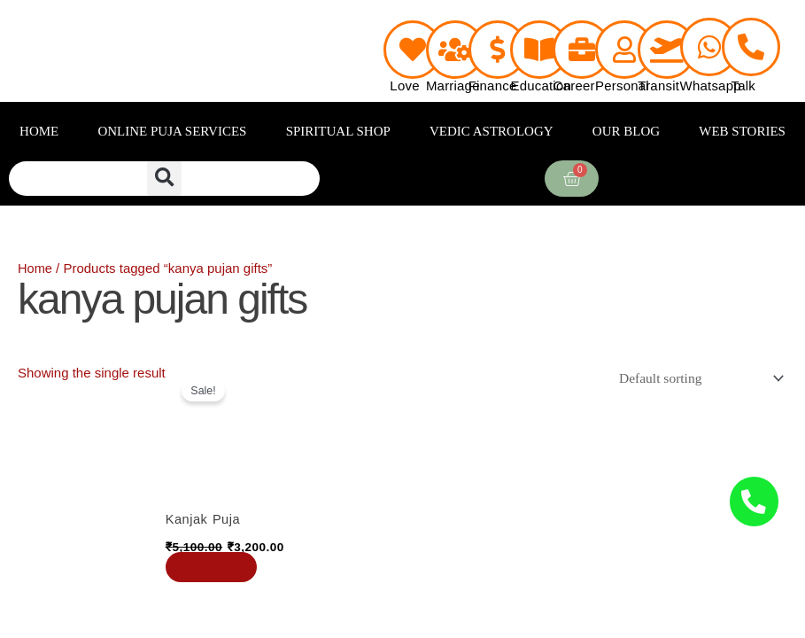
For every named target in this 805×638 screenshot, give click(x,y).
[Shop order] (697, 378)
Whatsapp (710, 85)
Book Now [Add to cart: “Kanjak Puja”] (215, 566)
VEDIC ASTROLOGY (491, 131)
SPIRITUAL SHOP (338, 131)
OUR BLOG (626, 131)
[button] (164, 178)
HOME (38, 131)
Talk (743, 85)
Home (35, 268)
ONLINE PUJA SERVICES (171, 131)
